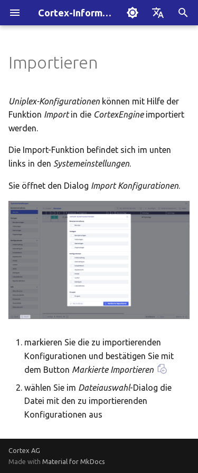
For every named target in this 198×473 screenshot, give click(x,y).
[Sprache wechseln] (157, 12)
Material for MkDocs (73, 461)
